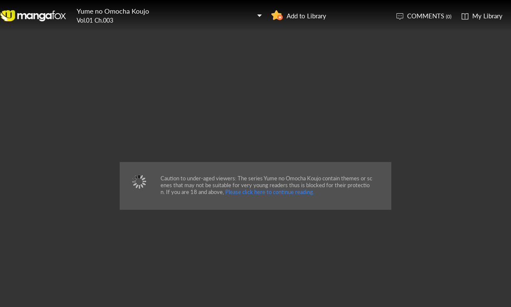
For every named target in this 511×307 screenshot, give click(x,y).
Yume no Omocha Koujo (113, 11)
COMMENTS (429, 16)
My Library (487, 16)
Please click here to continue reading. (269, 191)
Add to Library (306, 16)
